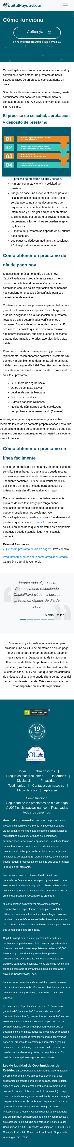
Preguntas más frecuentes (24, 776)
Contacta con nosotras (48, 785)
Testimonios (16, 785)
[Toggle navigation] (65, 5)
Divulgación (25, 780)
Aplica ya (39, 32)
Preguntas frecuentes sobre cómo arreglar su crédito (35, 557)
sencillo (41, 522)
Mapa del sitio (27, 790)
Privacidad (48, 780)
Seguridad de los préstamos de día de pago (37, 803)
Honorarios (58, 776)
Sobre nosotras (44, 771)
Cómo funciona (36, 798)
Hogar (21, 771)
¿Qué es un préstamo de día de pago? (27, 549)
